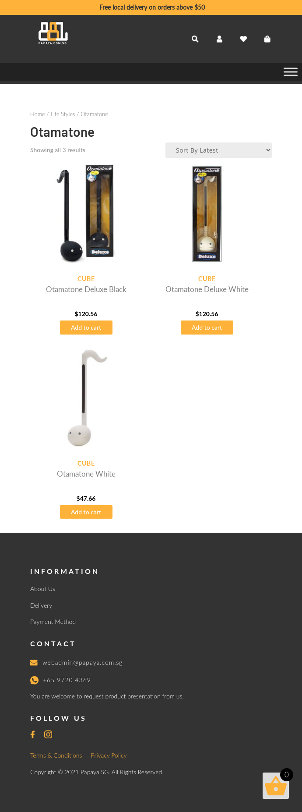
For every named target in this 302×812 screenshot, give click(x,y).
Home (37, 114)
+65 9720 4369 (67, 680)
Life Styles (62, 114)
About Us (42, 588)
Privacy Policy (109, 755)
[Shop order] (218, 150)
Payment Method (53, 621)
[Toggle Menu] (291, 72)
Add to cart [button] (86, 327)
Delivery (41, 605)
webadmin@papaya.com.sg (82, 662)
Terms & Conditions (56, 755)
